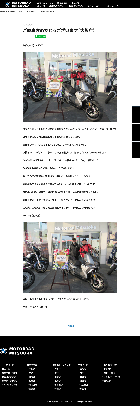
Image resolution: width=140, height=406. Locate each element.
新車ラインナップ (45, 3)
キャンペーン (113, 6)
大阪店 (32, 368)
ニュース (41, 6)
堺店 (31, 372)
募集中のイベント (57, 6)
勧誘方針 (107, 380)
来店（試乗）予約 (110, 365)
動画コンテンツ (76, 6)
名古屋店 (33, 384)
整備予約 (107, 368)
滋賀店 (32, 380)
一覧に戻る (70, 325)
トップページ (8, 365)
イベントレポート (95, 6)
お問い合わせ (109, 372)
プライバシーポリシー (113, 376)
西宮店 (32, 376)
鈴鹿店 (32, 388)
